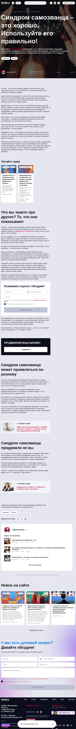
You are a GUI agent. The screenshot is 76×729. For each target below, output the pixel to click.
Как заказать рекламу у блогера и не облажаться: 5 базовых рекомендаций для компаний (38, 548)
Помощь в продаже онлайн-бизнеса (9, 723)
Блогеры (27, 551)
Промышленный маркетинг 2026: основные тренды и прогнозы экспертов (36, 607)
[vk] (60, 725)
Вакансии (3, 721)
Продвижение (22, 200)
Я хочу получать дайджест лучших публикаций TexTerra (17, 681)
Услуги (33, 699)
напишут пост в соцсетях (24, 231)
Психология (4, 194)
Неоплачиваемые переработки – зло (24, 540)
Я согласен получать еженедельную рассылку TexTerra (20, 304)
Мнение (10, 194)
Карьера (32, 542)
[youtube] (67, 725)
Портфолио (44, 699)
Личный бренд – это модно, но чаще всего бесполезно (30, 557)
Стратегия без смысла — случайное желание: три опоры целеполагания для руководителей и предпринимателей (63, 609)
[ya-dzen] (64, 725)
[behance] (71, 725)
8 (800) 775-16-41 (32, 705)
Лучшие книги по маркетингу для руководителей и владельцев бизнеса (8, 179)
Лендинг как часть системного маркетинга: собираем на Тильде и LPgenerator (12, 607)
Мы (26, 699)
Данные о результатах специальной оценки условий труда (11, 726)
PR (28, 623)
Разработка (7, 622)
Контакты (72, 699)
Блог (62, 699)
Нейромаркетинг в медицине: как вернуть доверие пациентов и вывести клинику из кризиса (25, 180)
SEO (3, 622)
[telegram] (58, 3)
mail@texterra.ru (58, 705)
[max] (55, 3)
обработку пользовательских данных (40, 678)
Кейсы (54, 699)
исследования (16, 49)
